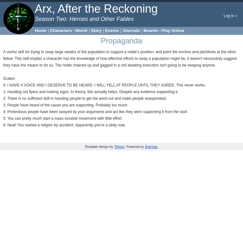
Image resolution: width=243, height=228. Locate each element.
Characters (61, 30)
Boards (151, 30)
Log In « (230, 16)
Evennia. (151, 147)
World (81, 30)
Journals (131, 30)
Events (112, 30)
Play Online (173, 30)
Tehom (119, 147)
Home (41, 30)
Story (96, 30)
